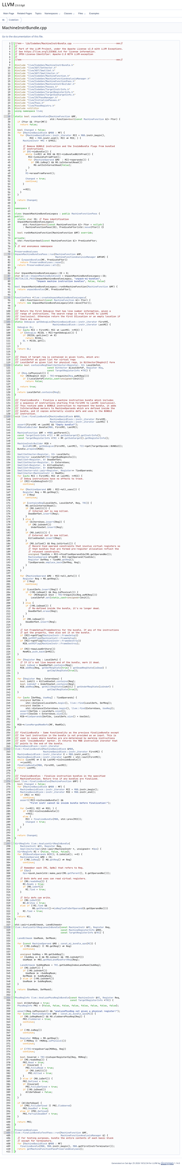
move (87, 227)
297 (7, 843)
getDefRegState (51, 667)
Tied (32, 889)
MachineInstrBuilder (30, 443)
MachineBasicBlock (35, 132)
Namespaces (52, 13)
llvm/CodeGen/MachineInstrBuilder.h (51, 84)
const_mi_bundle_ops (73, 943)
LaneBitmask (25, 938)
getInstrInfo (89, 435)
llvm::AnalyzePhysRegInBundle (50, 997)
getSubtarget (69, 435)
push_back (38, 651)
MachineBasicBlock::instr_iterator (49, 135)
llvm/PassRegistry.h (41, 105)
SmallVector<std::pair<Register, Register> (45, 470)
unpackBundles (40, 116)
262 (7, 748)
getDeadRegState (83, 667)
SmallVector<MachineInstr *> (36, 473)
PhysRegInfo (22, 997)
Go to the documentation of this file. (22, 36)
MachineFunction (60, 116)
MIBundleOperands (35, 854)
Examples (94, 13)
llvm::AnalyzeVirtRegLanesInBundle (37, 927)
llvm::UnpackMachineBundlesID (42, 275)
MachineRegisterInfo (81, 930)
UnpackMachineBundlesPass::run (34, 254)
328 (7, 927)
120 (7, 365)
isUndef (31, 684)
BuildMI (27, 446)
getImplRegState (57, 670)
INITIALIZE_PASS (25, 278)
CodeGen (14, 20)
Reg (101, 367)
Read (31, 1062)
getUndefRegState (88, 686)
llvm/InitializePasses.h (43, 100)
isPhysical (55, 1040)
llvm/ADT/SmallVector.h (43, 73)
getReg (66, 559)
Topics (38, 13)
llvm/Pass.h (35, 102)
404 (7, 1132)
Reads (30, 884)
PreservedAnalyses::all (42, 265)
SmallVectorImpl (30, 848)
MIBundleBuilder (28, 427)
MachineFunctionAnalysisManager (75, 256)
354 (7, 997)
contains (47, 392)
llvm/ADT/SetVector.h (41, 67)
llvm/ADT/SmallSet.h (41, 70)
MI (43, 140)
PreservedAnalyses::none (45, 262)
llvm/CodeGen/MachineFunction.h (48, 75)
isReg (34, 859)
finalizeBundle (27, 765)
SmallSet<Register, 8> (32, 459)
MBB (52, 132)
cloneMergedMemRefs (36, 724)
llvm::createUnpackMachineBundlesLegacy (59, 297)
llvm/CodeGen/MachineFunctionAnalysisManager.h (58, 78)
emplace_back (54, 562)
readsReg (35, 881)
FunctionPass (23, 297)
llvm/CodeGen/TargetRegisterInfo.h (50, 92)
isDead (31, 665)
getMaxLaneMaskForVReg (57, 959)
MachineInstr (31, 140)
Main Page (8, 13)
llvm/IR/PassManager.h (42, 97)
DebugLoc (29, 321)
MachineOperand (44, 159)
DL (31, 327)
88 (7, 278)
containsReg (38, 365)
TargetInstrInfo (35, 435)
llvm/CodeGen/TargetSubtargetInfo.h (51, 94)
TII (51, 435)
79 (7, 254)
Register (91, 367)
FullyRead (37, 1067)
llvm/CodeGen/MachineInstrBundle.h (50, 65)
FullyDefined (39, 1086)
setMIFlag (34, 638)
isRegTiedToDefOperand (68, 908)
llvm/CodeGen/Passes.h (42, 86)
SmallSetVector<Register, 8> (36, 462)
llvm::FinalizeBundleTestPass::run (37, 1132)
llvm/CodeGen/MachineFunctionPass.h (51, 81)
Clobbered (34, 1019)
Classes (69, 13)
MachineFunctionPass (84, 213)
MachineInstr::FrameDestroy (60, 640)
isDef (35, 886)
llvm (39, 111)
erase (46, 611)
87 (7, 275)
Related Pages (24, 13)
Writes (31, 902)
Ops (95, 848)
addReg (29, 667)
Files (82, 13)
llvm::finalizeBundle (35, 416)
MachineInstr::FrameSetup (59, 635)
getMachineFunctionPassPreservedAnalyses (53, 1148)
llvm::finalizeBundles (35, 781)
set (48, 597)
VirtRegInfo (22, 843)
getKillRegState (52, 686)
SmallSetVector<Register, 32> (66, 365)
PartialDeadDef (37, 1113)
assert (22, 424)
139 (7, 416)
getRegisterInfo (95, 438)
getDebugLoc (43, 321)
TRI (84, 370)
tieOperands (34, 716)
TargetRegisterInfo (67, 370)
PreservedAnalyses (26, 251)
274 (7, 781)
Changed (29, 129)
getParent (73, 873)
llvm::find (77, 702)
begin (61, 702)
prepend (31, 448)
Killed (38, 1073)
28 (7, 116)
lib (3, 20)
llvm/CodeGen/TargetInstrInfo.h (48, 89)
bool (17, 286)
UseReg (47, 697)
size (58, 711)
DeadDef (33, 1108)
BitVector (61, 367)
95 (7, 297)
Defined (33, 1081)
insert (47, 513)
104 (7, 321)
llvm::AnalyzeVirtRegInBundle (50, 843)
